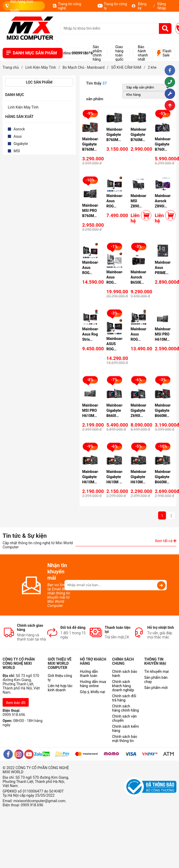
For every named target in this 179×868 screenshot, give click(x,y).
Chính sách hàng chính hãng (125, 708)
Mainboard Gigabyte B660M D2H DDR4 (163, 482)
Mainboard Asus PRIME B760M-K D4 (163, 272)
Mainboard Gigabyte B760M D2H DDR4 (139, 139)
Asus (18, 136)
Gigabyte (21, 144)
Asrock (19, 129)
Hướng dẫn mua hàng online (93, 684)
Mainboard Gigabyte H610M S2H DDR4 (139, 482)
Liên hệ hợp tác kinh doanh (60, 688)
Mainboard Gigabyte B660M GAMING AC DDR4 (163, 415)
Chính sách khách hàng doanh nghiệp (123, 686)
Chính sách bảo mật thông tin (124, 738)
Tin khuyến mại (156, 671)
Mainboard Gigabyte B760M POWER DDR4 (115, 139)
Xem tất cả (165, 541)
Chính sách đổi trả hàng (124, 698)
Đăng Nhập (161, 6)
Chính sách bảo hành (124, 673)
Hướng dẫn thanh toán (89, 673)
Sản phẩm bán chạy (156, 679)
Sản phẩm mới (156, 688)
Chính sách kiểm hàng (125, 728)
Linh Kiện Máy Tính (23, 107)
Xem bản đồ (16, 703)
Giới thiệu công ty (60, 678)
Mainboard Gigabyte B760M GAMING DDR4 (91, 149)
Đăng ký (142, 6)
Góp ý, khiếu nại (92, 692)
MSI (17, 151)
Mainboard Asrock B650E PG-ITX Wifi (139, 282)
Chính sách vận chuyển (124, 718)
